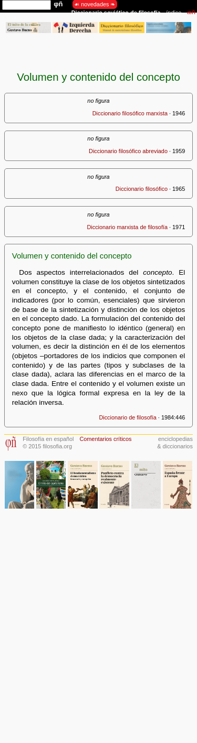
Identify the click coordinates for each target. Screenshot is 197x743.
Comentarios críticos (105, 439)
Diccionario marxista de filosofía (127, 227)
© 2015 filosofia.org (47, 446)
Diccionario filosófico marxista (130, 113)
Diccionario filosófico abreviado (128, 151)
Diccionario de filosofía (127, 417)
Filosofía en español (48, 439)
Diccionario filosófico (142, 189)
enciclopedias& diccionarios (175, 442)
